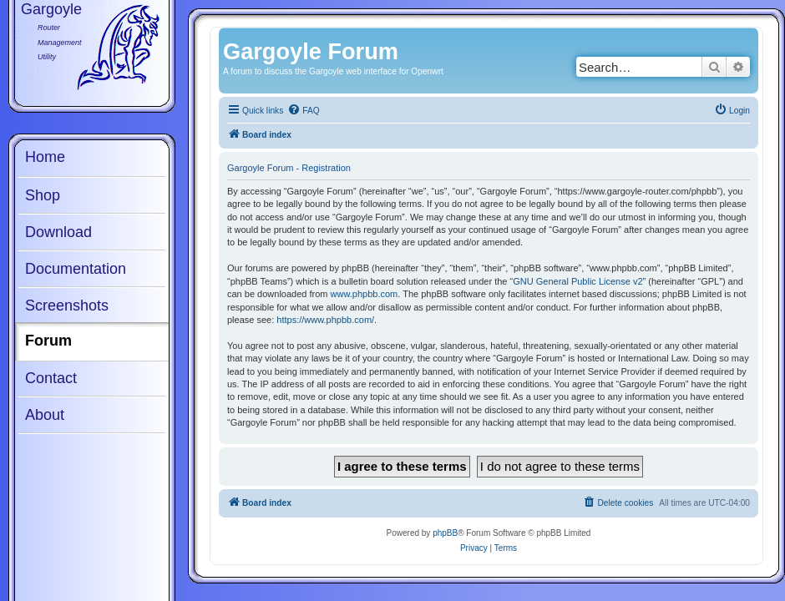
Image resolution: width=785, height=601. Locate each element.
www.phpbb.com (364, 294)
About (44, 415)
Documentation (75, 268)
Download (58, 232)
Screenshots (67, 305)
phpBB (445, 533)
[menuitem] (303, 111)
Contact (51, 378)
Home (45, 157)
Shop (42, 195)
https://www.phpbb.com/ (325, 320)
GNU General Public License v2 (577, 281)
